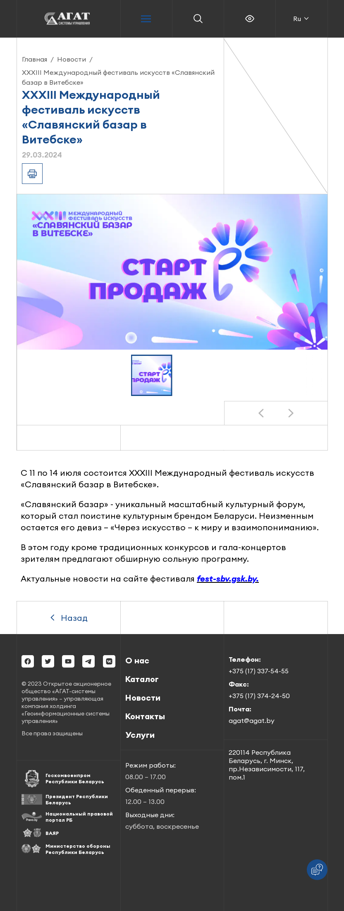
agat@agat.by (252, 720)
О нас (137, 660)
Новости (71, 59)
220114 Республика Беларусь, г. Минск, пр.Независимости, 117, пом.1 (267, 764)
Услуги (140, 735)
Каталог (142, 679)
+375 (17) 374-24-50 (259, 696)
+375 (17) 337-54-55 (259, 671)
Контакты (145, 716)
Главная (34, 59)
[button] (151, 375)
